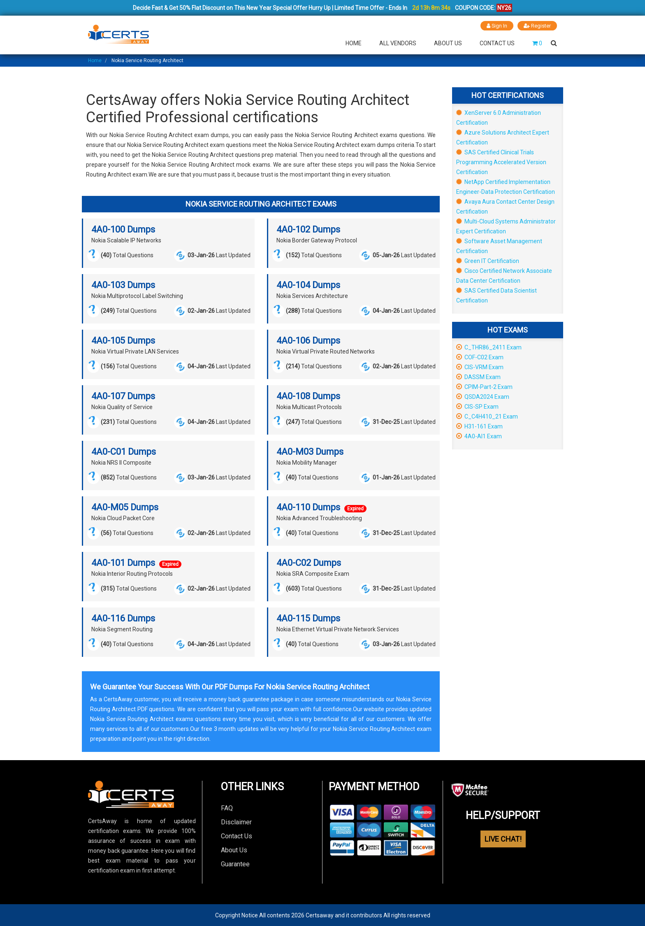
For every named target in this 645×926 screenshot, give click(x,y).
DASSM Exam (478, 376)
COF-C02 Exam (479, 357)
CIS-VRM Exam (479, 366)
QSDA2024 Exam (482, 396)
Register (537, 26)
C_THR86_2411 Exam (489, 347)
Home (354, 43)
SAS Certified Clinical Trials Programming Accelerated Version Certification (501, 162)
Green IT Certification (487, 260)
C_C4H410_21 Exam (487, 416)
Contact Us (497, 43)
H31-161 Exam (479, 426)
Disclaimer (236, 822)
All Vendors (397, 43)
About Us (448, 43)
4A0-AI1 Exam (479, 436)
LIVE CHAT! (503, 838)
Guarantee (235, 864)
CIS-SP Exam (477, 406)
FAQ (227, 808)
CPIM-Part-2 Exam (484, 386)
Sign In (496, 26)
